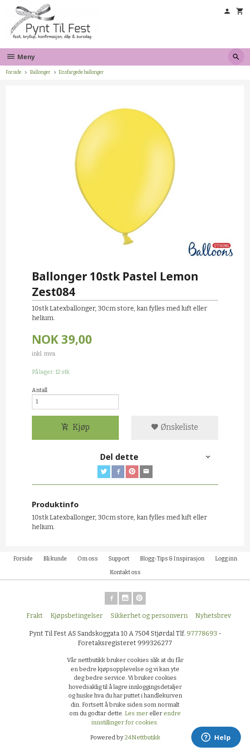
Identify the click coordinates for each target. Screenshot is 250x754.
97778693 (202, 633)
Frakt (34, 616)
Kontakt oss (125, 572)
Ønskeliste (174, 427)
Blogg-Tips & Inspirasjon (172, 558)
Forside (13, 72)
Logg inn (226, 558)
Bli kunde (55, 558)
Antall (39, 390)
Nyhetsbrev (213, 616)
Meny (20, 56)
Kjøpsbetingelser (77, 616)
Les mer (137, 713)
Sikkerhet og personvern (149, 616)
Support (118, 558)
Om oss (87, 558)
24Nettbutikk (142, 737)
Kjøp (75, 427)
